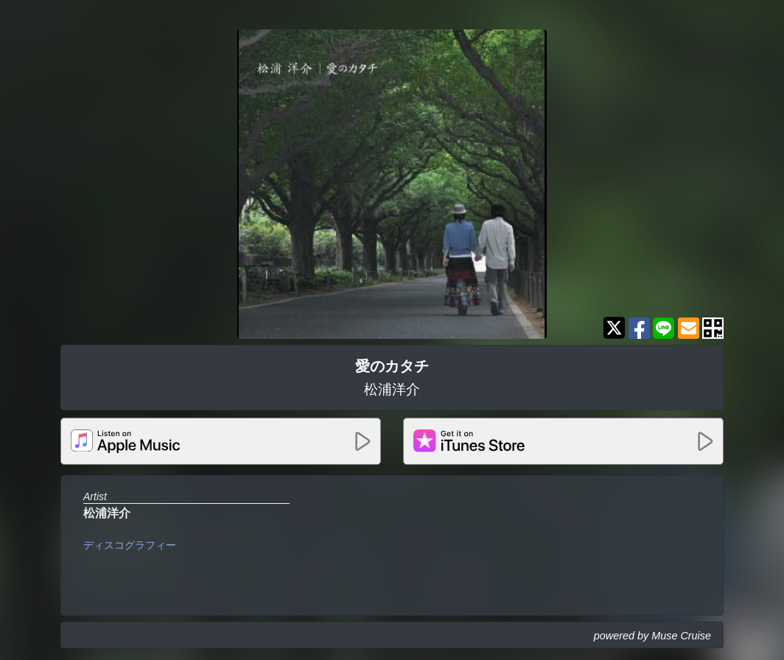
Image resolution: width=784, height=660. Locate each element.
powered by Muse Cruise (652, 636)
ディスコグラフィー (129, 545)
